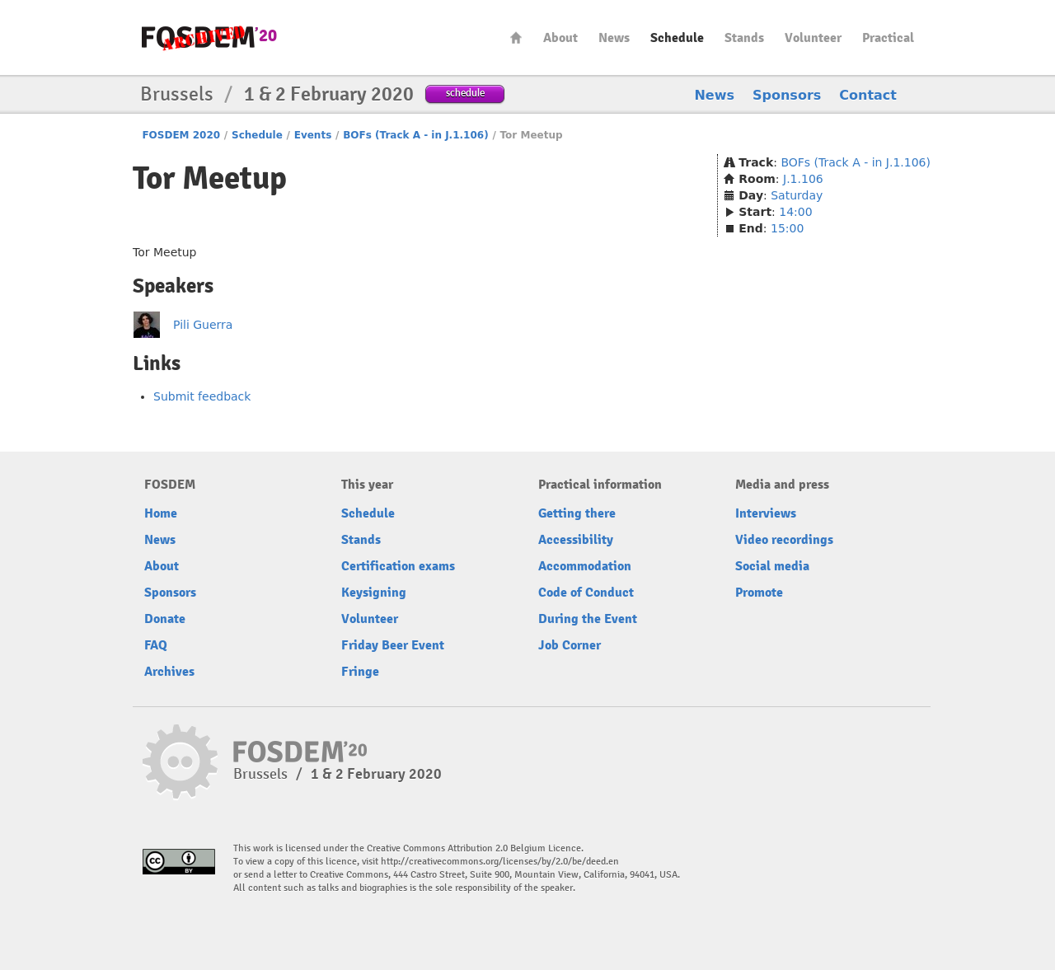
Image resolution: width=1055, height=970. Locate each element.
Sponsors (787, 95)
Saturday (797, 195)
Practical (888, 38)
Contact (868, 95)
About (560, 38)
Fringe (360, 671)
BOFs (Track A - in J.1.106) (415, 135)
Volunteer (813, 38)
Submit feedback (202, 396)
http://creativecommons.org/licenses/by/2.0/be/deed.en (500, 861)
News (614, 38)
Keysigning (373, 592)
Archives (169, 671)
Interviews (765, 513)
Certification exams (398, 566)
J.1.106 (803, 178)
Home (516, 37)
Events (313, 135)
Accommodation (584, 566)
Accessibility (575, 540)
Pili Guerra (202, 324)
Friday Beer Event (392, 645)
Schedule (677, 38)
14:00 (795, 211)
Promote (759, 592)
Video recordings (784, 540)
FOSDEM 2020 (181, 135)
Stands (744, 38)
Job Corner (569, 645)
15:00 (787, 228)
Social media (772, 566)
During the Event (587, 619)
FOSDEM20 (209, 37)
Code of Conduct (586, 592)
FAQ (155, 645)
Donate (164, 619)
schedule (465, 93)
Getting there (577, 513)
